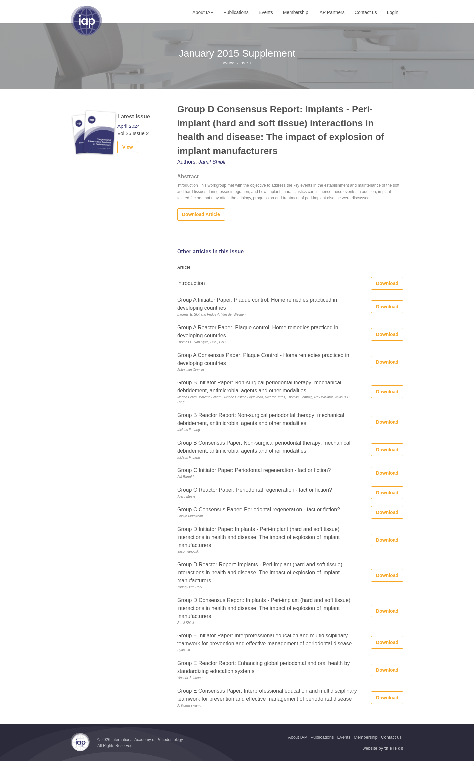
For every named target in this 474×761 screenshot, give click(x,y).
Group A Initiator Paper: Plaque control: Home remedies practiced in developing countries (257, 304)
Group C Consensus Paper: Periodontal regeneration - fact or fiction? (258, 509)
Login (392, 12)
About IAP (202, 12)
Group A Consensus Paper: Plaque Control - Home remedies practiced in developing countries (263, 359)
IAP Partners (331, 12)
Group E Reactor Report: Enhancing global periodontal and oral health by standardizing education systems (263, 667)
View (127, 147)
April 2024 (128, 126)
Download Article (201, 214)
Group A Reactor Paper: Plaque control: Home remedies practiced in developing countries (257, 331)
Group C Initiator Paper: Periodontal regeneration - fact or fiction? (254, 470)
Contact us (366, 12)
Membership (295, 12)
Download (387, 283)
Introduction (191, 283)
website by (383, 748)
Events (266, 12)
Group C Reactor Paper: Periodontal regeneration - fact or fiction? (254, 490)
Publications (236, 12)
